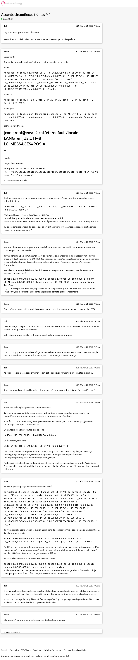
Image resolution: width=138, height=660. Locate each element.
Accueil (4, 650)
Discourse (18, 656)
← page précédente (12, 632)
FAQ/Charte (26, 650)
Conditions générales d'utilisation (47, 650)
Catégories (14, 650)
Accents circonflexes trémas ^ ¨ (25, 14)
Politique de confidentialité (75, 650)
